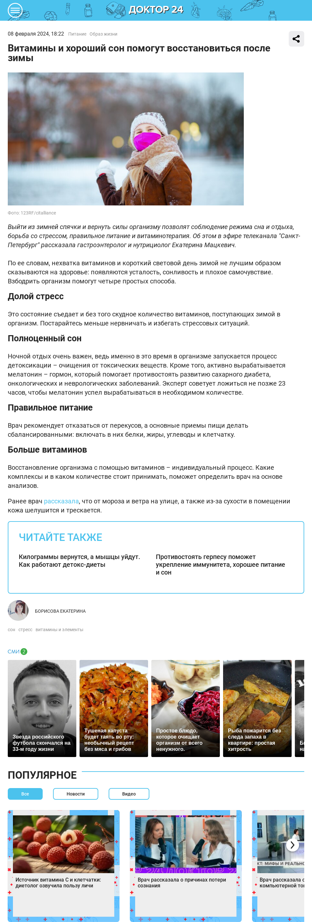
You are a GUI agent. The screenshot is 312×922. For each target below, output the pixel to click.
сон (11, 629)
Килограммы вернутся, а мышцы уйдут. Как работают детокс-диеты (79, 560)
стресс (25, 629)
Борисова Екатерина (60, 611)
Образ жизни (103, 34)
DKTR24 (156, 10)
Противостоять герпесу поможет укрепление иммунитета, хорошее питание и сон (220, 564)
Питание (77, 34)
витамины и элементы (59, 629)
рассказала (61, 501)
